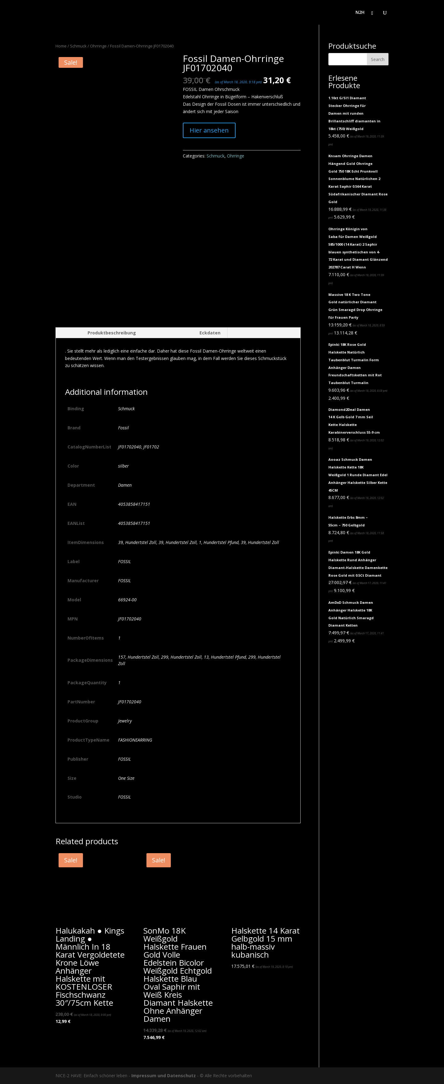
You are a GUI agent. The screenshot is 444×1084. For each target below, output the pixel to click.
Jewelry (125, 721)
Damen (125, 485)
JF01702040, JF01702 (138, 447)
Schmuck (78, 46)
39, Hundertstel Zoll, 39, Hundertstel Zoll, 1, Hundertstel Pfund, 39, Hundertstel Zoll (198, 542)
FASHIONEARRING (135, 740)
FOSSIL (124, 561)
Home (61, 46)
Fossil (123, 428)
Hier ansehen (209, 130)
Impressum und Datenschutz (163, 1075)
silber (123, 466)
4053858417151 (134, 504)
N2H (360, 12)
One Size (126, 778)
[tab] (99, 333)
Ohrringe (98, 46)
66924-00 (127, 600)
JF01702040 (129, 619)
